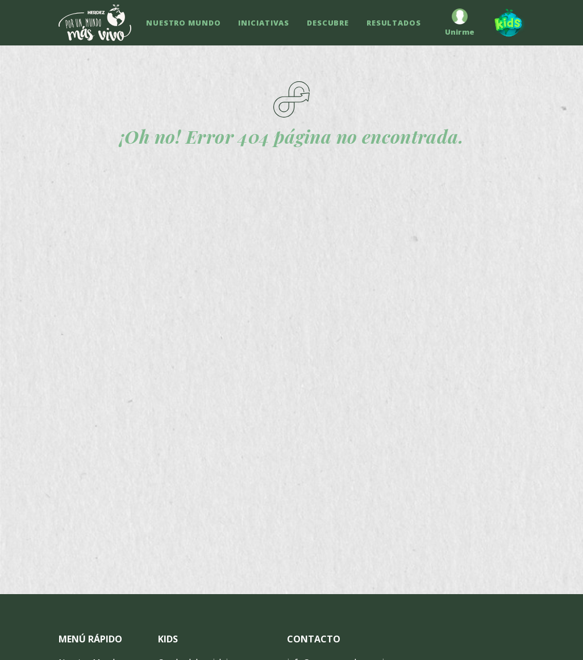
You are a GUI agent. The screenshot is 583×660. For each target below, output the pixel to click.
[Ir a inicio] (95, 22)
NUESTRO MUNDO (183, 23)
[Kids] (503, 22)
